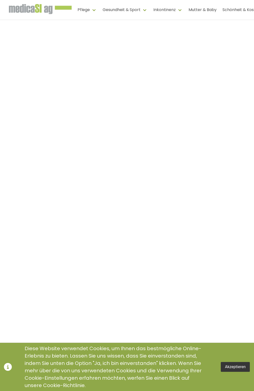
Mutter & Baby (203, 10)
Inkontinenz (164, 10)
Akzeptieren (235, 366)
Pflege (84, 10)
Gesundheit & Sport (122, 10)
